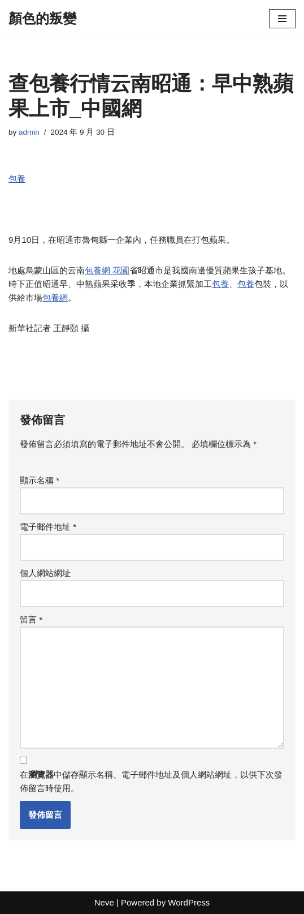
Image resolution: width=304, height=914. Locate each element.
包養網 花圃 (107, 270)
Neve (104, 902)
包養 (16, 178)
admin (29, 132)
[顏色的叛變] (42, 18)
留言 (31, 619)
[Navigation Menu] (282, 18)
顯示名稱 (39, 480)
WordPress (189, 902)
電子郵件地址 (48, 526)
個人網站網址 (45, 573)
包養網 (55, 297)
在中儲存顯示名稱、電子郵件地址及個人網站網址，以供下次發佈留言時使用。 (151, 781)
